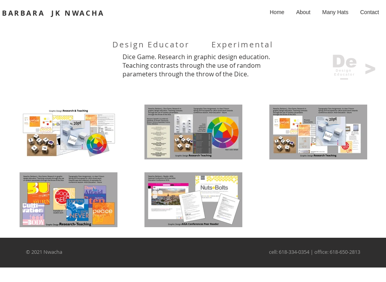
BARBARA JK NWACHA (53, 13)
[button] (335, 12)
